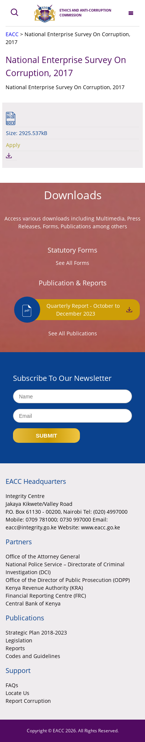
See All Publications (72, 333)
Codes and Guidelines (33, 656)
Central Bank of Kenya (33, 603)
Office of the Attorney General (43, 556)
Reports (15, 648)
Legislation (19, 640)
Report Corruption (28, 700)
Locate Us (17, 692)
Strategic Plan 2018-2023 (36, 632)
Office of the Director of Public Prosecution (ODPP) (68, 579)
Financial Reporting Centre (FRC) (46, 595)
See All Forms (72, 262)
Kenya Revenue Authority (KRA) (44, 587)
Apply (13, 144)
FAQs (12, 685)
